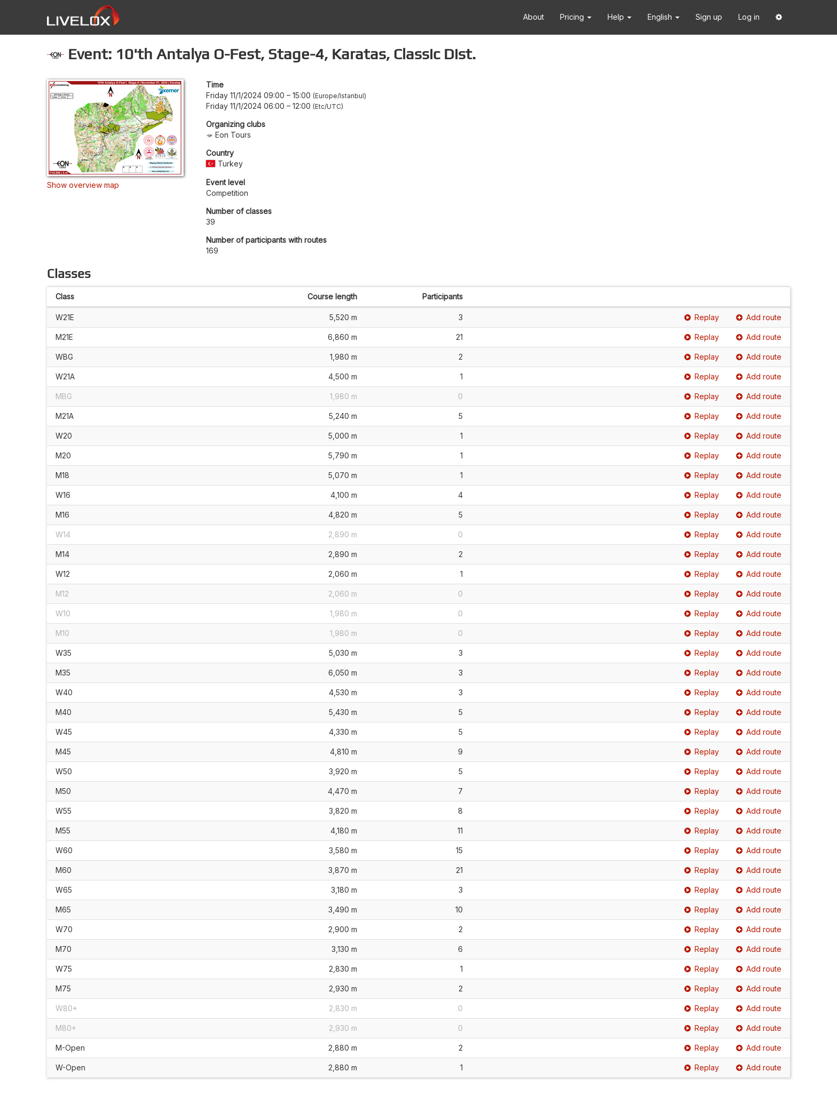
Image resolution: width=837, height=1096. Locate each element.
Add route (758, 317)
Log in (749, 16)
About (533, 16)
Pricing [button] (575, 16)
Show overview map (83, 184)
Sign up (709, 16)
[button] (779, 17)
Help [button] (619, 16)
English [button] (664, 16)
